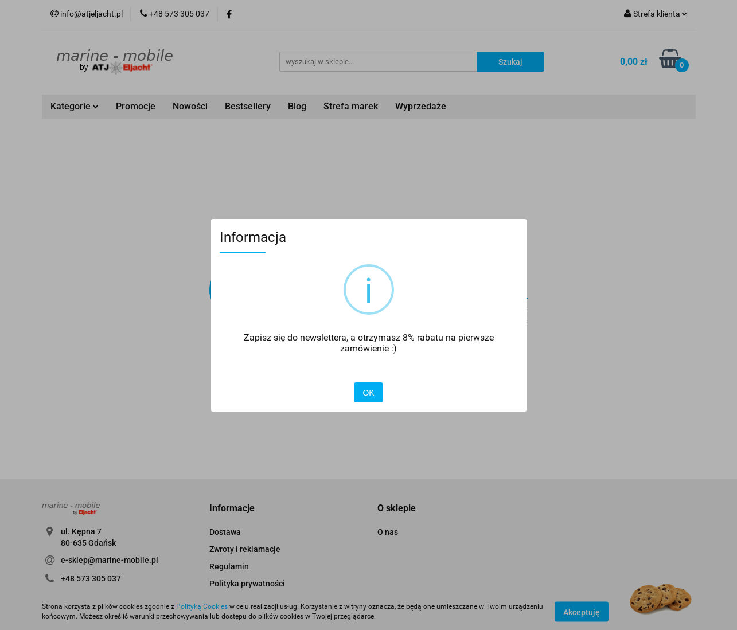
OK (368, 392)
